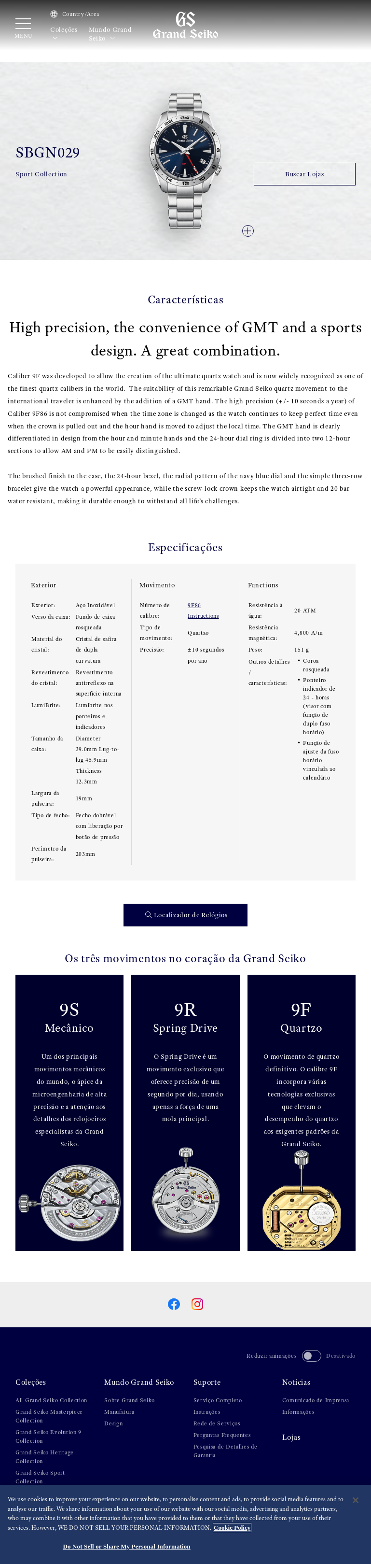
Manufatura (119, 1412)
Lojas (291, 1437)
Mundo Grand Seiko (110, 34)
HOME (23, 58)
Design (113, 1423)
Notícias (296, 1382)
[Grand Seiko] (185, 24)
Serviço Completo (217, 1400)
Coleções (64, 34)
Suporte (207, 1382)
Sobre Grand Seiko (129, 1400)
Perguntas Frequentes (222, 1435)
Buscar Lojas (304, 174)
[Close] (355, 1500)
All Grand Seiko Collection (51, 1400)
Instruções (206, 1412)
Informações (298, 1412)
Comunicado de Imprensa (315, 1400)
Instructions (203, 616)
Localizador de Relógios (186, 915)
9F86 (194, 605)
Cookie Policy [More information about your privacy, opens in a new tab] (232, 1527)
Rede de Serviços (216, 1423)
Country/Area (74, 14)
